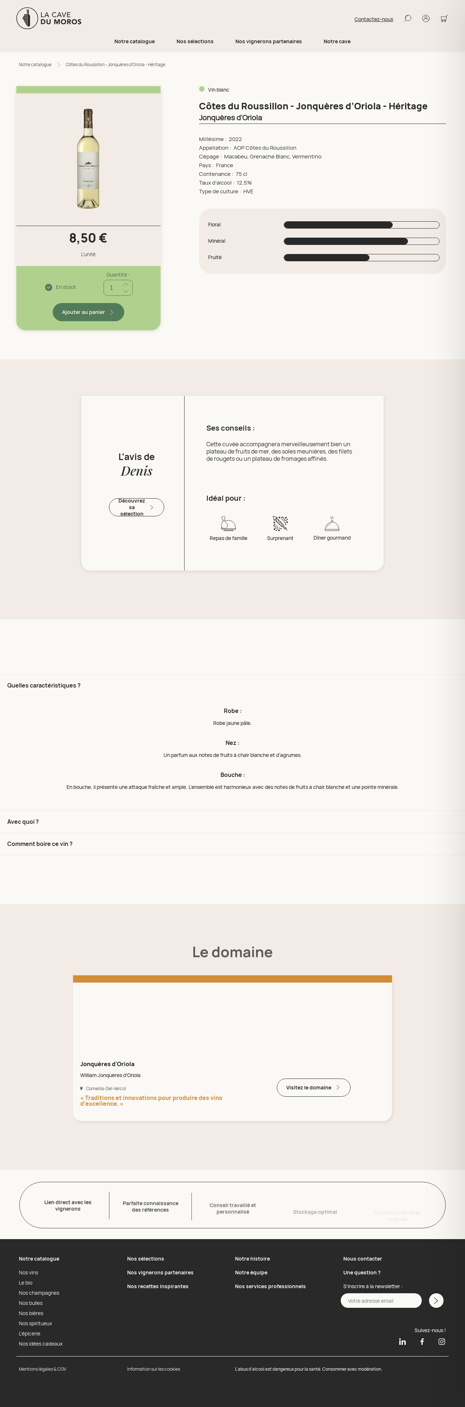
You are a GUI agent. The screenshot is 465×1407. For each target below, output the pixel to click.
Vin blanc (218, 89)
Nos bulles (31, 1303)
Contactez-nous (374, 19)
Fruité (215, 257)
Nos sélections (145, 1258)
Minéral (216, 241)
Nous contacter (362, 1258)
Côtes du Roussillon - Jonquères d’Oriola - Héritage (115, 64)
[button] (232, 742)
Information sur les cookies (153, 1369)
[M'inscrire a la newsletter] (436, 1300)
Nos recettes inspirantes (158, 1286)
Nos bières (31, 1313)
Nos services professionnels (270, 1286)
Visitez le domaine (313, 1087)
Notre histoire (252, 1258)
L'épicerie (29, 1333)
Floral (214, 224)
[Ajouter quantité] (126, 284)
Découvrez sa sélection (136, 507)
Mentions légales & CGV (42, 1369)
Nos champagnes (39, 1293)
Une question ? (362, 1272)
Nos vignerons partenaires (268, 41)
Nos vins (28, 1272)
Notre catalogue (35, 64)
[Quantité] (118, 287)
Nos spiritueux (35, 1323)
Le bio (25, 1282)
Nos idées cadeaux (40, 1344)
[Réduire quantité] (126, 291)
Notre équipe (251, 1272)
